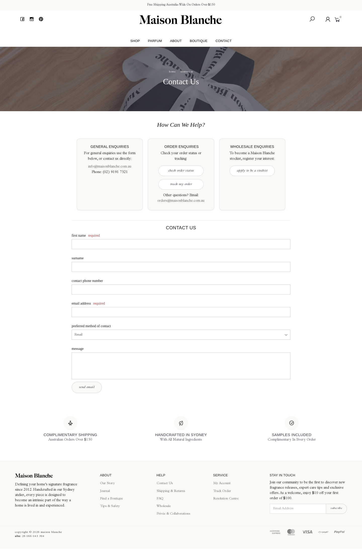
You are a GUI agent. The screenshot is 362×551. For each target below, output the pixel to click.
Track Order (222, 491)
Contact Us (165, 483)
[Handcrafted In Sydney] (181, 429)
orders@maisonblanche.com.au (180, 201)
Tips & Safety (110, 506)
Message (77, 349)
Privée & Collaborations (173, 514)
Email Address (81, 303)
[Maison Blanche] (54, 476)
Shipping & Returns (171, 491)
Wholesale (164, 506)
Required (94, 235)
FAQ (160, 498)
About (176, 41)
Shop (135, 41)
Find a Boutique (111, 498)
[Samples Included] (292, 429)
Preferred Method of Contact (91, 326)
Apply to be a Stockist (252, 171)
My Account (222, 483)
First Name (79, 235)
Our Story (107, 483)
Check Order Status (181, 171)
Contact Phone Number (87, 281)
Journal (105, 491)
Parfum (155, 41)
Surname (77, 258)
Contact (223, 41)
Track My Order (181, 184)
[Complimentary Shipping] (70, 429)
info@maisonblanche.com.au (109, 166)
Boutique (199, 41)
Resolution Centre (226, 498)
